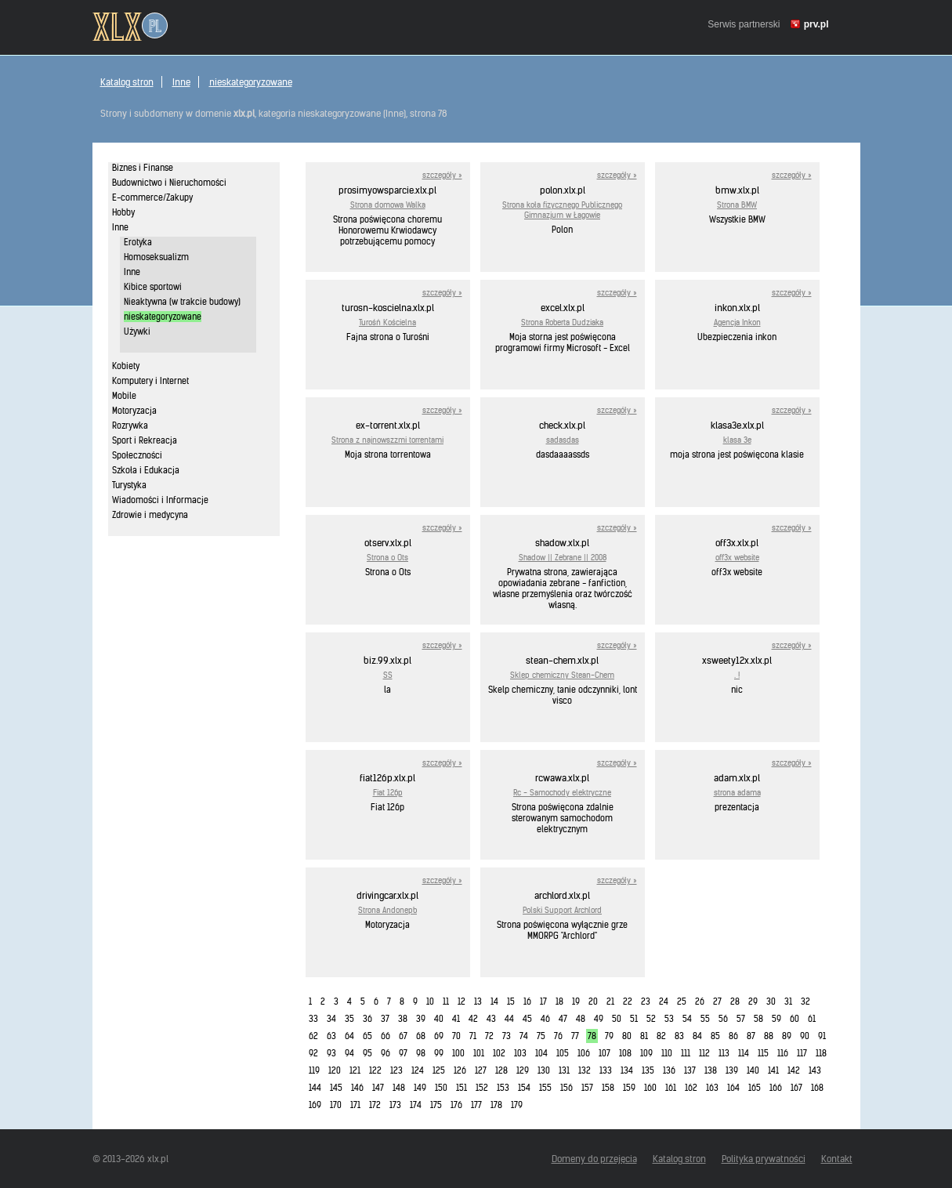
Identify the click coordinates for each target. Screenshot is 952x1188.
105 (562, 1053)
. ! (737, 675)
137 (690, 1070)
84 (697, 1035)
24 (663, 1001)
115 (763, 1053)
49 (598, 1018)
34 (331, 1018)
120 (334, 1070)
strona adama (737, 793)
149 (420, 1087)
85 (715, 1035)
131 (564, 1070)
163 (712, 1087)
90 (804, 1035)
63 (331, 1035)
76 (558, 1035)
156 (566, 1087)
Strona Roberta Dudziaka (562, 322)
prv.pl (816, 24)
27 (717, 1001)
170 (336, 1104)
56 (723, 1018)
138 (710, 1070)
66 (385, 1035)
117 (802, 1053)
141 (773, 1070)
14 (494, 1001)
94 (349, 1053)
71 (472, 1035)
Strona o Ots (387, 557)
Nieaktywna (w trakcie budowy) (182, 301)
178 (496, 1104)
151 (461, 1087)
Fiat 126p (388, 793)
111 (685, 1053)
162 (691, 1087)
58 (758, 1018)
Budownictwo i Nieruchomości (169, 182)
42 (473, 1018)
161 (670, 1087)
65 (367, 1035)
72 (489, 1035)
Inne (181, 82)
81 (644, 1035)
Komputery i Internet (150, 380)
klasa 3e (737, 440)
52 (651, 1018)
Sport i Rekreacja (144, 440)
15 (511, 1001)
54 (687, 1018)
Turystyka (129, 485)
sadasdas (562, 440)
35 (349, 1018)
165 (754, 1087)
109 (646, 1053)
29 (753, 1001)
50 (616, 1018)
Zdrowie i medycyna (150, 514)
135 (648, 1070)
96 (385, 1053)
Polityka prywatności (763, 1158)
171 (355, 1104)
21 (610, 1001)
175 (436, 1104)
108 (625, 1053)
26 (699, 1001)
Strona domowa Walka (387, 205)
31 (788, 1001)
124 (417, 1070)
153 (503, 1087)
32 (805, 1001)
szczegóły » (442, 175)
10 (430, 1001)
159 (629, 1087)
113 (724, 1053)
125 (439, 1070)
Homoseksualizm (156, 257)
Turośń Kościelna (387, 322)
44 (509, 1018)
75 (541, 1035)
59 (776, 1018)
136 (669, 1070)
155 (545, 1087)
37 (385, 1018)
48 (580, 1018)
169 (315, 1104)
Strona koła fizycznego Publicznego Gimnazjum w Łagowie (562, 210)
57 (741, 1018)
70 (456, 1035)
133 (605, 1070)
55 (705, 1018)
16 (527, 1001)
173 (395, 1104)
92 (313, 1053)
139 (732, 1070)
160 (650, 1087)
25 (681, 1001)
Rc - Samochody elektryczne (562, 793)
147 (378, 1087)
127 (481, 1070)
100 (458, 1053)
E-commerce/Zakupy (152, 197)
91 (822, 1035)
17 (543, 1001)
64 (349, 1035)
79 (609, 1035)
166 (775, 1087)
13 (478, 1001)
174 (416, 1104)
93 (331, 1053)
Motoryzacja (134, 410)
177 (476, 1104)
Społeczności (137, 455)
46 (545, 1018)
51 (634, 1018)
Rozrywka (130, 425)
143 (815, 1070)
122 (375, 1070)
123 (396, 1070)
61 (812, 1018)
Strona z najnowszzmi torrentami (387, 440)
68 (420, 1035)
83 (679, 1035)
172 (375, 1104)
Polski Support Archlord (562, 910)
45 (527, 1018)
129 (522, 1070)
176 (456, 1104)
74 (523, 1035)
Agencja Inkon (737, 322)
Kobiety (125, 365)
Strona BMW (737, 205)
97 (403, 1053)
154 (524, 1087)
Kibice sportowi (153, 286)
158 (608, 1087)
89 (786, 1035)
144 (315, 1087)
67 (403, 1035)
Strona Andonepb (387, 910)
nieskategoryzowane (250, 82)
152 (482, 1087)
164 (733, 1087)
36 (367, 1018)
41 (456, 1018)
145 (336, 1087)
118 (821, 1053)
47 (563, 1018)
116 (782, 1053)
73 (506, 1035)
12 (461, 1001)
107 (604, 1053)
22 (627, 1001)
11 (446, 1001)
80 (627, 1035)
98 (420, 1053)
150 (441, 1087)
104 (541, 1053)
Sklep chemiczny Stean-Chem (562, 675)
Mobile (124, 395)
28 (735, 1001)
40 (438, 1018)
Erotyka (138, 242)
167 (796, 1087)
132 (584, 1070)
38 (402, 1018)
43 (491, 1018)
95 (367, 1053)
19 (576, 1001)
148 (399, 1087)
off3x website (737, 557)
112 (704, 1053)
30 (771, 1001)
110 (666, 1053)
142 (793, 1070)
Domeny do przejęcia (594, 1158)
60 (794, 1018)
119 (314, 1070)
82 (661, 1035)
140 (753, 1070)
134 (627, 1070)
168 (817, 1087)
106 (583, 1053)
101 (478, 1053)
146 (357, 1087)
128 (501, 1070)
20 (593, 1001)
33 (313, 1018)
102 (499, 1053)
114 (743, 1053)
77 (575, 1035)
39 (420, 1018)
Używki (137, 331)
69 (438, 1035)
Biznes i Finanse (142, 167)
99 (438, 1053)
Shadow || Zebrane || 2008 (562, 557)
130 (544, 1070)
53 (669, 1018)
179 (517, 1104)
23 (645, 1001)
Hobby (123, 212)
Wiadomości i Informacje (160, 499)
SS (388, 675)
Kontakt (836, 1158)
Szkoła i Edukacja (145, 470)
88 (768, 1035)
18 (559, 1001)
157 (587, 1087)
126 (460, 1070)
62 (313, 1035)
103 (520, 1053)
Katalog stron (127, 82)
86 (733, 1035)
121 (354, 1070)
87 (751, 1035)
